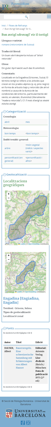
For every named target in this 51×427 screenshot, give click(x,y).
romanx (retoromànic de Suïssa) (18, 44)
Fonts (10, 328)
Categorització (16, 111)
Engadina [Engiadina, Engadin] (21, 300)
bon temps (10, 133)
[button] (9, 194)
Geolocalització (16, 174)
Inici (4, 25)
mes (28, 121)
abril (7, 121)
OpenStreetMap (34, 244)
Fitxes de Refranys (18, 25)
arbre (7, 148)
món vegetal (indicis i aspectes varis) (34, 148)
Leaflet (21, 244)
